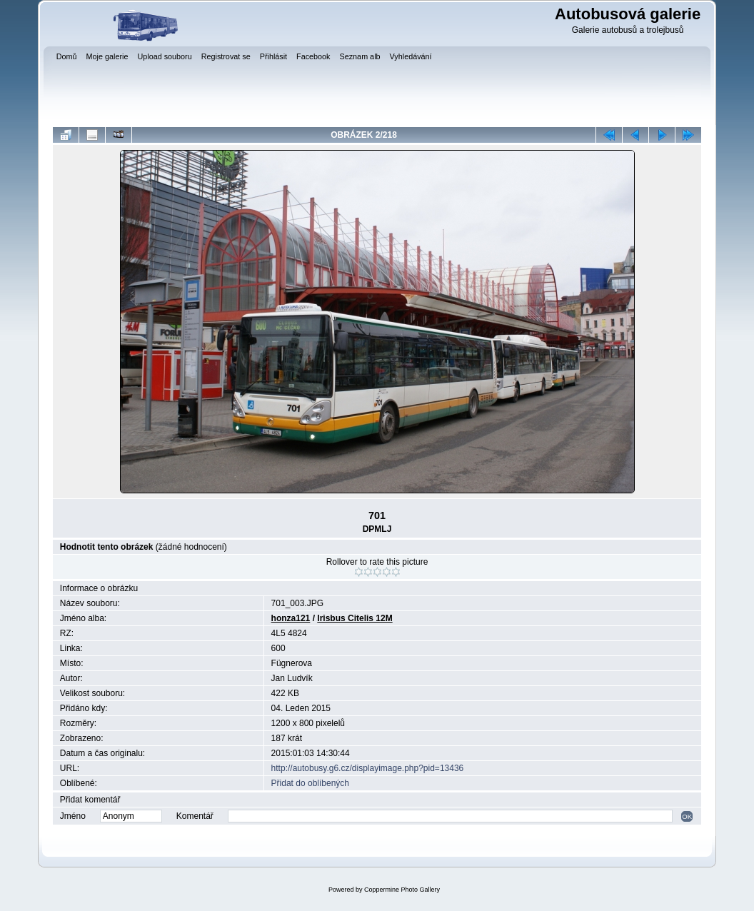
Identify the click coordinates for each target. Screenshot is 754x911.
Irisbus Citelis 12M (354, 618)
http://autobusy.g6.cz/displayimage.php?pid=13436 (367, 768)
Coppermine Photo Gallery (402, 889)
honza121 (291, 618)
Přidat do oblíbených (310, 783)
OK (687, 816)
